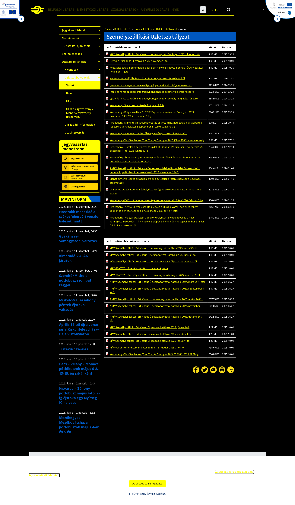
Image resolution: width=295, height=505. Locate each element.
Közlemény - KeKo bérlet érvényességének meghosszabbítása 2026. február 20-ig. (157, 200)
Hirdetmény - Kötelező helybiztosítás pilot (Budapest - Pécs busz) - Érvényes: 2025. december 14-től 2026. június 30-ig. (156, 149)
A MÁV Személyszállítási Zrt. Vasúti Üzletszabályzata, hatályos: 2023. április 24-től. (156, 299)
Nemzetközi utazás (94, 10)
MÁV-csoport (246, 10)
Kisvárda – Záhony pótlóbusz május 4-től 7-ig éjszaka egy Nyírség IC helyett (79, 395)
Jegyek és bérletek (74, 30)
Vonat (70, 85)
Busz (69, 93)
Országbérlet (78, 186)
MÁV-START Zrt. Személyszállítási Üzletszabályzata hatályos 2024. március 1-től (155, 275)
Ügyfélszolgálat (158, 10)
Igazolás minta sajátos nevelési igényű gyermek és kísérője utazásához (151, 85)
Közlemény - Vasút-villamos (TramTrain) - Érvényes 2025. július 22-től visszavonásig (157, 140)
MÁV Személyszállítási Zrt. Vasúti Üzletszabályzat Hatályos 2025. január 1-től (153, 261)
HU (211, 9)
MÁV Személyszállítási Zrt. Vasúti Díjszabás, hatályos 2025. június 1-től (149, 327)
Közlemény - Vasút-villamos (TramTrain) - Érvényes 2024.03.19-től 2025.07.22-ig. (154, 354)
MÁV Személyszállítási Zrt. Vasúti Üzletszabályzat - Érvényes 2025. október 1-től (155, 54)
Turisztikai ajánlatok (76, 46)
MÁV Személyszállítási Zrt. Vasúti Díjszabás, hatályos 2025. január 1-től (150, 340)
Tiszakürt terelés (73, 349)
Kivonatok (71, 69)
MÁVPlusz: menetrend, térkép (82, 167)
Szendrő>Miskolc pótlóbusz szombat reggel (75, 280)
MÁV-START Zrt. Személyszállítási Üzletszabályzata (139, 268)
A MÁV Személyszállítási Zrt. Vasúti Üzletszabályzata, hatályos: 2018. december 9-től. (156, 318)
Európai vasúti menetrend (78, 177)
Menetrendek (70, 38)
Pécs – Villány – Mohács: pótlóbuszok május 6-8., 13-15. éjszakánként (79, 369)
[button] (203, 9)
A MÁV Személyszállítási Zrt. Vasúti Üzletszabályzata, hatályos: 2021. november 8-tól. (156, 308)
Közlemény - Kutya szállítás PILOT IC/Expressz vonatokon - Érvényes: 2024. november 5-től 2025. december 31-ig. (152, 114)
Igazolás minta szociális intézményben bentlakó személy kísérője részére (152, 91)
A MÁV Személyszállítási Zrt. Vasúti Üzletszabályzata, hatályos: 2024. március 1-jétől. (157, 281)
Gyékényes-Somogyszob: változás (78, 238)
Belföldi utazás (61, 10)
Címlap (108, 29)
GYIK (179, 10)
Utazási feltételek (144, 29)
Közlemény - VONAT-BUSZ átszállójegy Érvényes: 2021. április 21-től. (148, 133)
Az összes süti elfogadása (147, 487)
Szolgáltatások (127, 10)
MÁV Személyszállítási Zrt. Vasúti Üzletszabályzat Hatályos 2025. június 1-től (153, 255)
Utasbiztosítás (74, 132)
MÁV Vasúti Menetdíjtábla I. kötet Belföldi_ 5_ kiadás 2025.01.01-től (147, 347)
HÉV (68, 101)
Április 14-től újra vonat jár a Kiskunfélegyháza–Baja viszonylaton (79, 329)
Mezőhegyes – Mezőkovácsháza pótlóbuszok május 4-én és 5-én (79, 424)
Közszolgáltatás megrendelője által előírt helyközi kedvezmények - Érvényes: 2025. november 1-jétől (157, 69)
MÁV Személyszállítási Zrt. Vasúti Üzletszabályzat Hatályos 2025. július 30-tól (153, 248)
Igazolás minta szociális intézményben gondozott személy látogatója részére (154, 98)
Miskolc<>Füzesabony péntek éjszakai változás (77, 305)
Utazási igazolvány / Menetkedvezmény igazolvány (79, 113)
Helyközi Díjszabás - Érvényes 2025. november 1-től (139, 61)
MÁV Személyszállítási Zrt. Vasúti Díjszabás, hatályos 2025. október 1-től (151, 334)
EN (216, 9)
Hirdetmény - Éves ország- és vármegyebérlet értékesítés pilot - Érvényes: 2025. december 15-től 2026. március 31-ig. (155, 159)
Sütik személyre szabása (149, 497)
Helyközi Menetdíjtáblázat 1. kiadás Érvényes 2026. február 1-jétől (147, 78)
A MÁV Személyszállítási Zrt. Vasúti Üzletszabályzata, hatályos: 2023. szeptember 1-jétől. (157, 290)
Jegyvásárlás (77, 158)
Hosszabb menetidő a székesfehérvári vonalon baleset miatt (79, 216)
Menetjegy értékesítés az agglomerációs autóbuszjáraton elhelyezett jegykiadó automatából (155, 180)
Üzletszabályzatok (166, 29)
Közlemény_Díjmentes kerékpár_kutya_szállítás (137, 105)
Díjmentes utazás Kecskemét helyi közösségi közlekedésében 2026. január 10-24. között (156, 191)
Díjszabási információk (80, 124)
